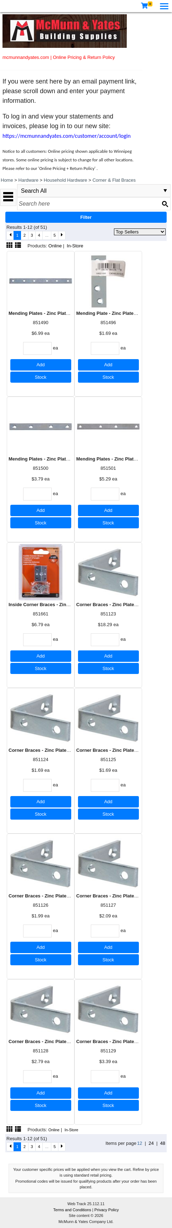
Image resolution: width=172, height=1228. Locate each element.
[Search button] (164, 203)
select (165, 191)
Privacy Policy (106, 1210)
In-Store (75, 245)
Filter (86, 217)
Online (55, 245)
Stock (41, 377)
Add (40, 364)
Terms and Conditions (72, 1210)
